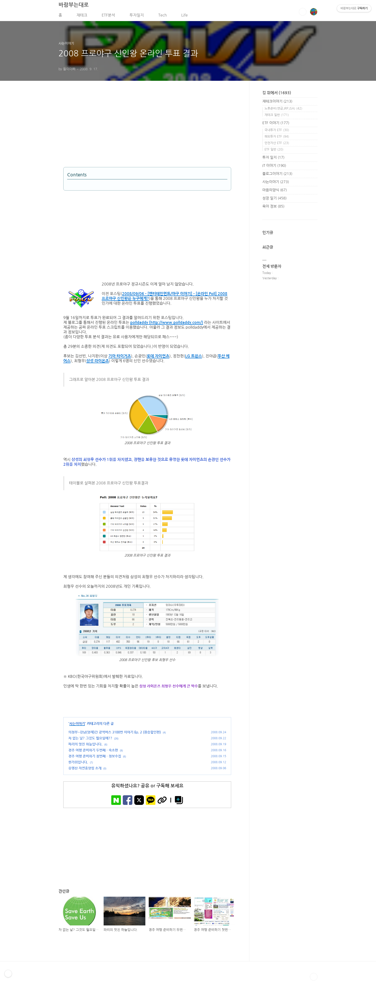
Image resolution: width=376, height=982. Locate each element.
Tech (162, 16)
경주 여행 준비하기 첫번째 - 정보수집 (94, 758)
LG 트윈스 (193, 358)
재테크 (81, 16)
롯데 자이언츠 (158, 358)
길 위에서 (276, 94)
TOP (313, 978)
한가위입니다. (78, 764)
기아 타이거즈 (119, 358)
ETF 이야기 (275, 124)
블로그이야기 (277, 175)
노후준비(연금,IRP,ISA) (283, 109)
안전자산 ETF (276, 144)
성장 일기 (274, 199)
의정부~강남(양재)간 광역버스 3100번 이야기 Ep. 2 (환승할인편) (114, 734)
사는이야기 (77, 725)
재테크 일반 (276, 116)
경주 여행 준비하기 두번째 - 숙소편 (93, 752)
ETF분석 (108, 16)
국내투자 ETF (276, 131)
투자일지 (136, 16)
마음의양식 (274, 191)
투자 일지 (273, 159)
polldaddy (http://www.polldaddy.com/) (166, 324)
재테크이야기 (277, 103)
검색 (302, 13)
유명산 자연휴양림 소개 (84, 770)
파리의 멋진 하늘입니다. (85, 746)
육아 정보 (273, 207)
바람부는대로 (74, 6)
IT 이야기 (274, 167)
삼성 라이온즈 (97, 362)
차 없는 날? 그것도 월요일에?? (90, 740)
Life (184, 16)
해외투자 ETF (276, 137)
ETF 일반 (273, 150)
